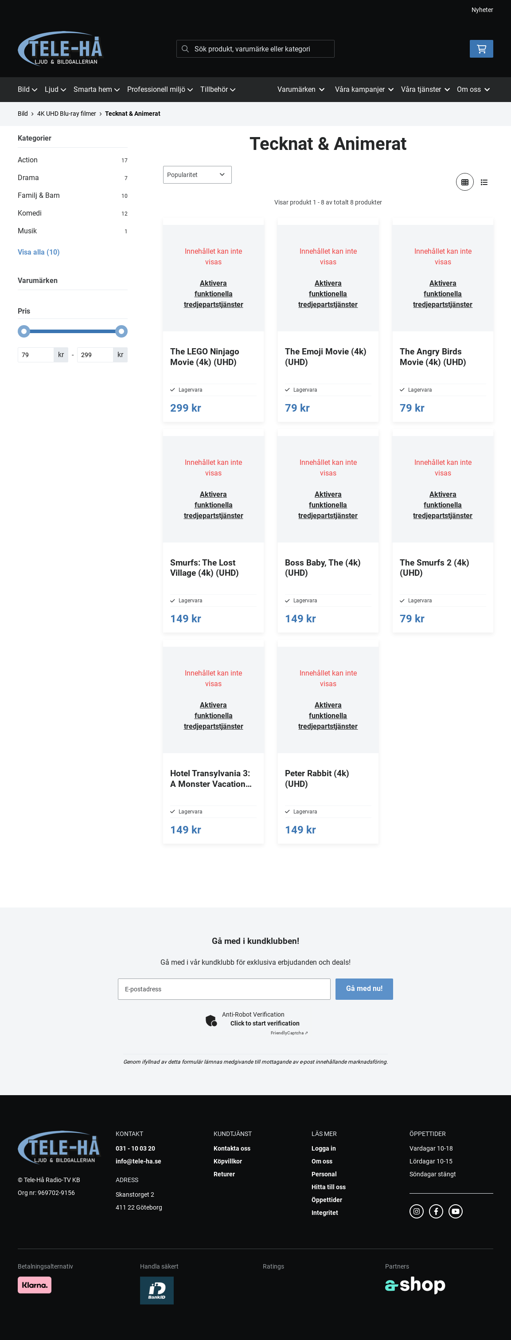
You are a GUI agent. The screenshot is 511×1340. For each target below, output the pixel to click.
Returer (224, 1174)
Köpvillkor (228, 1161)
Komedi (73, 213)
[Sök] (255, 49)
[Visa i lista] (484, 182)
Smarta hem (97, 89)
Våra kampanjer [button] (364, 89)
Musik (73, 231)
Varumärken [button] (300, 89)
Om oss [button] (473, 89)
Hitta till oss (329, 1187)
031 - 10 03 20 (135, 1148)
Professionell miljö (160, 89)
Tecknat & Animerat (132, 113)
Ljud (55, 89)
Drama (73, 177)
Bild (28, 89)
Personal (324, 1174)
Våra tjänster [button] (425, 89)
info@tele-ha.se (138, 1161)
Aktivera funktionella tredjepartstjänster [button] (213, 294)
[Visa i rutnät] (465, 182)
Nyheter (482, 9)
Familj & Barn (73, 195)
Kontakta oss (232, 1148)
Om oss (322, 1161)
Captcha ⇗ (289, 1032)
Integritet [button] (325, 1212)
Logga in (324, 1148)
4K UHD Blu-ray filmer (66, 113)
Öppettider (327, 1199)
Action (73, 160)
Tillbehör (218, 89)
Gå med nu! (365, 988)
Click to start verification (265, 1023)
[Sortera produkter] (197, 175)
